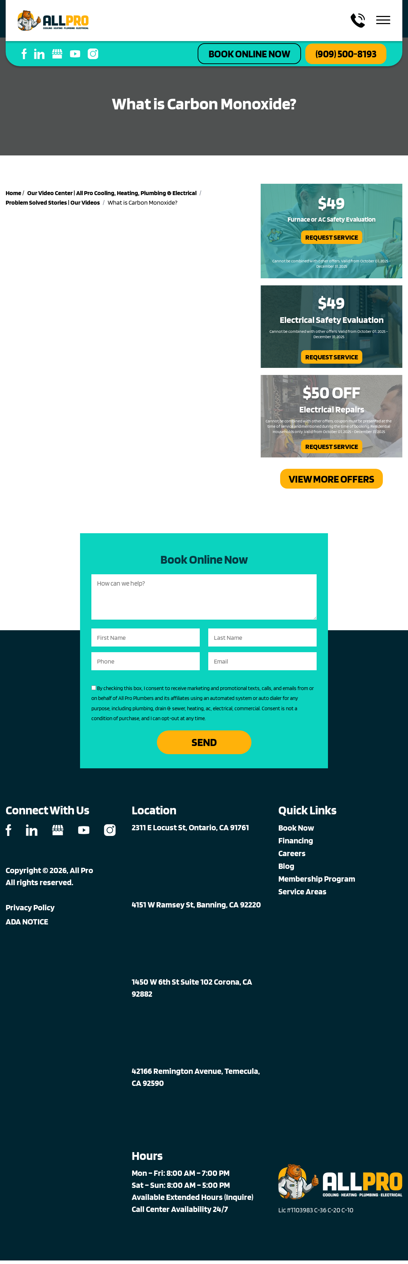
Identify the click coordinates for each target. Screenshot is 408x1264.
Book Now (296, 831)
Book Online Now (234, 54)
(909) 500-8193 (341, 54)
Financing (295, 844)
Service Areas (302, 895)
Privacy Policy (30, 911)
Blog (286, 869)
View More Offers (331, 481)
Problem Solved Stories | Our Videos (53, 204)
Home (13, 194)
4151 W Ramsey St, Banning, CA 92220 (196, 908)
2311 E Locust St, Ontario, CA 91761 (190, 831)
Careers (292, 857)
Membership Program (316, 882)
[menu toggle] (383, 20)
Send (204, 745)
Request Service (331, 239)
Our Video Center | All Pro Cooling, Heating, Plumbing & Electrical (112, 194)
